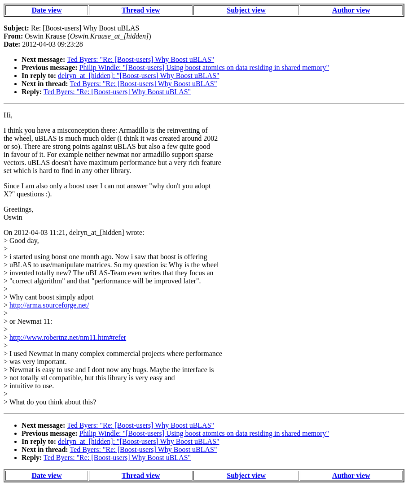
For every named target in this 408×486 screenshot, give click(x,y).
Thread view (141, 10)
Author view (351, 10)
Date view (46, 10)
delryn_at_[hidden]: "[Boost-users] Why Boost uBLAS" (138, 75)
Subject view (246, 10)
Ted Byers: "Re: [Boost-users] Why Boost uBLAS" (140, 59)
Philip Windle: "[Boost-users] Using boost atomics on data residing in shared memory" (204, 67)
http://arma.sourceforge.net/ (49, 305)
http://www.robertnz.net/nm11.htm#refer (67, 337)
